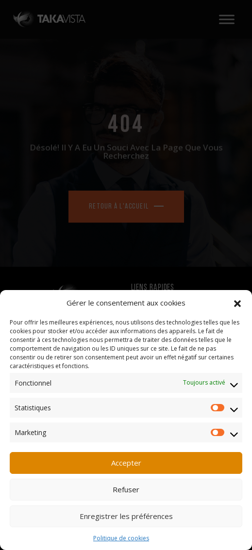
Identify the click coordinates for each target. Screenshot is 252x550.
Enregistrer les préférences (126, 516)
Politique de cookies (121, 538)
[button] (237, 302)
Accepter (126, 463)
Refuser (126, 489)
